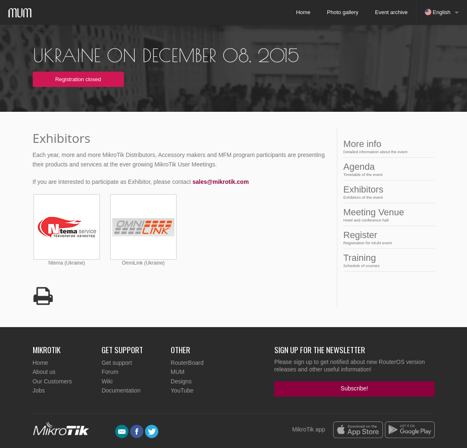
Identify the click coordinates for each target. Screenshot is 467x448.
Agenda (387, 169)
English (437, 12)
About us (44, 372)
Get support (117, 362)
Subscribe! (354, 388)
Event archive (391, 12)
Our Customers (52, 381)
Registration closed (78, 79)
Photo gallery (342, 12)
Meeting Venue (387, 214)
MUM (177, 372)
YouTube (182, 390)
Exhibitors (387, 192)
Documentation (121, 390)
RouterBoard (187, 362)
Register (387, 237)
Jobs (39, 390)
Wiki (107, 381)
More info (387, 146)
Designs (181, 381)
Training (387, 260)
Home (303, 12)
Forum (110, 372)
